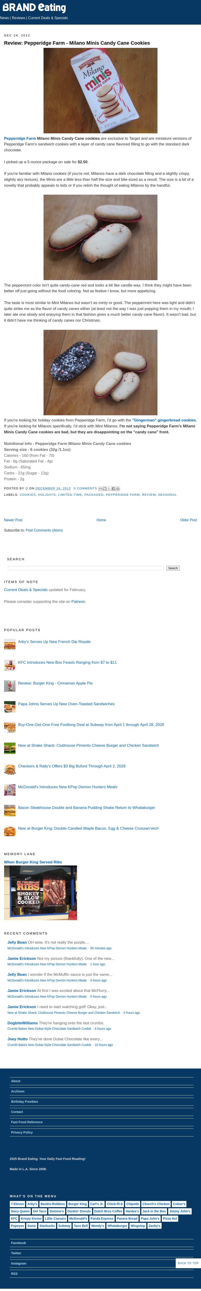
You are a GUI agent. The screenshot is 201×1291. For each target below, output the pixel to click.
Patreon (78, 601)
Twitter (16, 1253)
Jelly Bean (17, 942)
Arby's (32, 1204)
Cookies (28, 494)
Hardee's (132, 1211)
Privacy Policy (22, 1132)
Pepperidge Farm (20, 138)
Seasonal (167, 494)
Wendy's (97, 1226)
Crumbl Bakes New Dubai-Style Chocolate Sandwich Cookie (50, 1028)
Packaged (93, 494)
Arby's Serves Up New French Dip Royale (54, 641)
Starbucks (47, 1226)
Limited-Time (70, 494)
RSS (14, 1274)
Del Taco (39, 1211)
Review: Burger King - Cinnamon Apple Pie (55, 683)
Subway (64, 1226)
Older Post (188, 520)
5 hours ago (98, 996)
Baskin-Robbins (53, 1204)
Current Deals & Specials (48, 18)
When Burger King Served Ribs (33, 862)
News (4, 18)
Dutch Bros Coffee (108, 1211)
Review (149, 494)
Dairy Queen (20, 1211)
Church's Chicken (155, 1204)
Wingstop (138, 1226)
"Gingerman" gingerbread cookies (164, 420)
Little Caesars (55, 1218)
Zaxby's (154, 1226)
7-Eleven (17, 1204)
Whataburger (117, 1226)
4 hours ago (98, 980)
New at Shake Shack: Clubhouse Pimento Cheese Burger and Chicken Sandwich (88, 745)
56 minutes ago (101, 948)
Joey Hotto (18, 1039)
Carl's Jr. (97, 1204)
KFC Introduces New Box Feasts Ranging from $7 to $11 (67, 662)
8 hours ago (103, 1028)
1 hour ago (97, 964)
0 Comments (85, 488)
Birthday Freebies (24, 1101)
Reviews (18, 18)
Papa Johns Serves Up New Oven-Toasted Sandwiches (66, 704)
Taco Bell (81, 1226)
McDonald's (78, 1218)
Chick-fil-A (115, 1204)
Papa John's (150, 1218)
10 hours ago (104, 1045)
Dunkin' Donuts (79, 1211)
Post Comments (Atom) (44, 530)
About (15, 1081)
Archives (18, 1091)
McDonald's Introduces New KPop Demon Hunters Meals (67, 787)
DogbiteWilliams (23, 1023)
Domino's (56, 1211)
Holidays (47, 494)
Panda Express (101, 1218)
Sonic (31, 1226)
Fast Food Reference (27, 1122)
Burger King (77, 1204)
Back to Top (188, 1263)
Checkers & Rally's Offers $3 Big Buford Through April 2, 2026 (72, 766)
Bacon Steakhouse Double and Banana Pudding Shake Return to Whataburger (86, 807)
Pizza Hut (170, 1218)
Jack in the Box (154, 1211)
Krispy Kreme (31, 1218)
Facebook (18, 1243)
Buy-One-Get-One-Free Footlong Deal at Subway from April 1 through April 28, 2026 (91, 724)
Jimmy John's (180, 1211)
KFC (14, 1218)
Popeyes (17, 1226)
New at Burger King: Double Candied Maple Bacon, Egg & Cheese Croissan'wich (88, 828)
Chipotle (132, 1204)
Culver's (179, 1204)
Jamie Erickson (22, 958)
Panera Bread (127, 1218)
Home (101, 520)
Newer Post (13, 520)
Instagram (18, 1263)
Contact (17, 1112)
